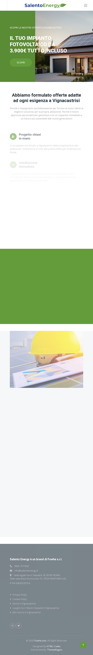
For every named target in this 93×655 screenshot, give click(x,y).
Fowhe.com (40, 640)
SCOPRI (21, 62)
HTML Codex (53, 646)
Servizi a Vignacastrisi (24, 603)
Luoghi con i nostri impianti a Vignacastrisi (36, 608)
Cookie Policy (20, 599)
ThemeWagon (54, 649)
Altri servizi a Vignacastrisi (27, 612)
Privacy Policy (20, 594)
